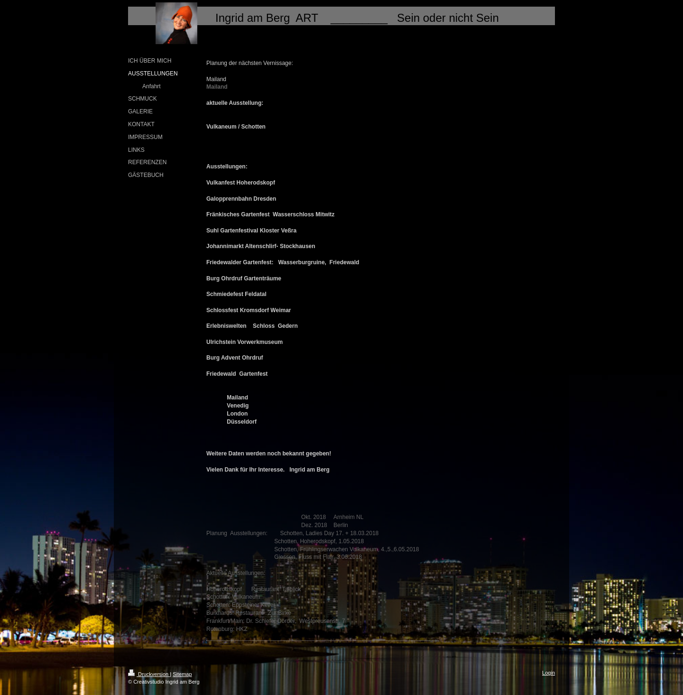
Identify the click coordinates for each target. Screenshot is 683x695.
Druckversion (149, 674)
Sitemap (182, 674)
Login (548, 673)
